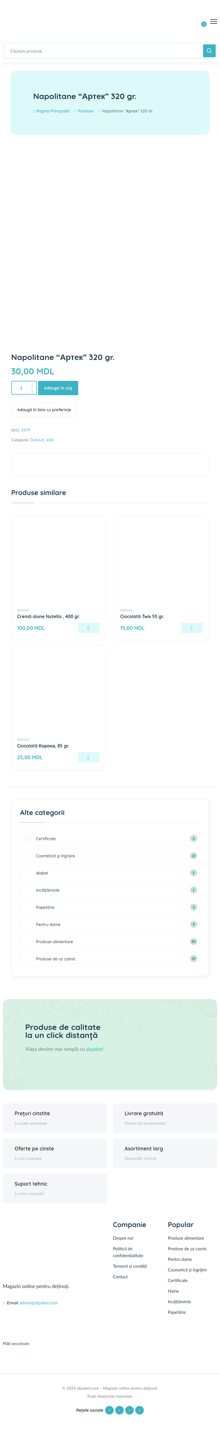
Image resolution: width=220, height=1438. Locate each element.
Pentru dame (180, 1259)
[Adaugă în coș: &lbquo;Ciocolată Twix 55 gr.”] (192, 628)
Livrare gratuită (144, 1113)
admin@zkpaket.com (38, 1302)
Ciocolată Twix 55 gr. (142, 617)
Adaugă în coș (58, 388)
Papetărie (177, 1312)
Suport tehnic (31, 1183)
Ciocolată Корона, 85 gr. (43, 746)
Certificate (178, 1280)
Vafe (50, 440)
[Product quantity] (24, 388)
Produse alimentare (186, 1238)
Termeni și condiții (130, 1266)
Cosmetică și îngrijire (187, 1269)
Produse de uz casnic (187, 1248)
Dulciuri (37, 440)
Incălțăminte (179, 1301)
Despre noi (123, 1238)
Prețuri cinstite (32, 1113)
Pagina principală (51, 111)
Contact (120, 1276)
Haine (173, 1290)
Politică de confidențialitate (128, 1252)
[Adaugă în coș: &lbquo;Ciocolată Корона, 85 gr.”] (89, 757)
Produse (86, 111)
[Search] (209, 50)
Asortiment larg (144, 1148)
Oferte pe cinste (34, 1148)
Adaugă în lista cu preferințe (44, 409)
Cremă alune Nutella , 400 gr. (49, 617)
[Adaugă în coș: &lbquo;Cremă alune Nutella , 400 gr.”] (89, 628)
